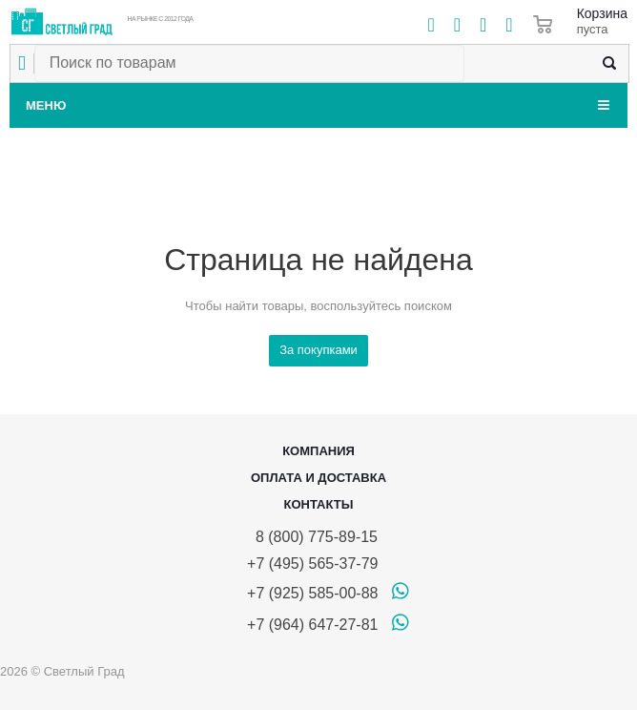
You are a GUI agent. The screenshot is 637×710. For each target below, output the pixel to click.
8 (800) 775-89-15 (312, 537)
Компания (318, 451)
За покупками (318, 350)
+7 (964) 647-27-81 (312, 624)
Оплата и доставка (318, 477)
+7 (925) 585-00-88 (312, 593)
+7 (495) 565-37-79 (312, 563)
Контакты (319, 504)
